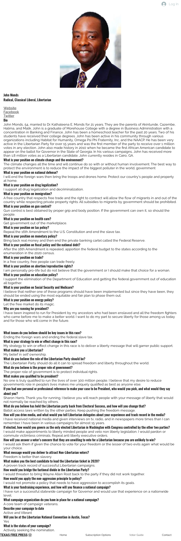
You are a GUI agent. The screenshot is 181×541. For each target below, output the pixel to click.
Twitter (9, 116)
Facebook (11, 112)
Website (10, 108)
